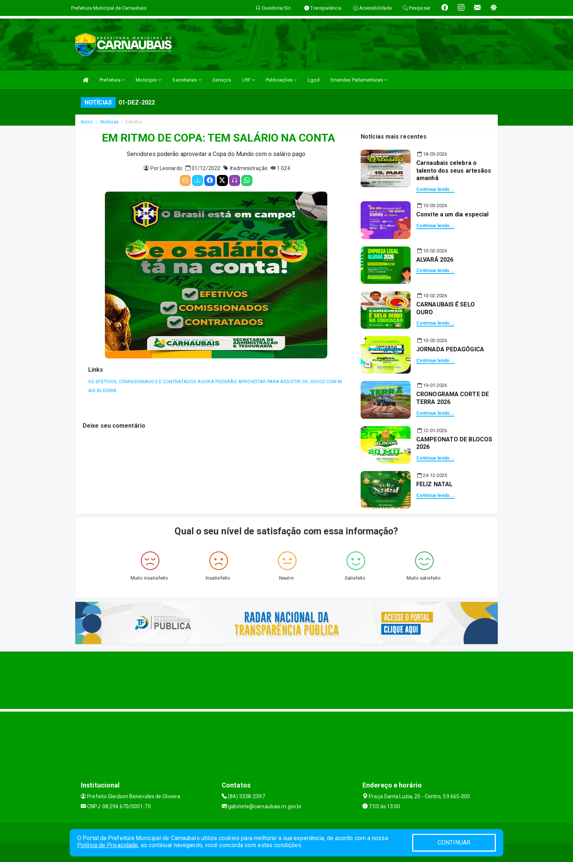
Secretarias (186, 80)
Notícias (109, 122)
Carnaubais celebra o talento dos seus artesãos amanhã (453, 170)
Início (87, 122)
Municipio (148, 80)
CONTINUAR (454, 842)
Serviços (221, 80)
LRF (248, 80)
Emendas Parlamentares (359, 80)
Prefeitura (112, 80)
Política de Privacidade (107, 845)
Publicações (281, 80)
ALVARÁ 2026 (434, 259)
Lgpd (313, 80)
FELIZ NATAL (434, 484)
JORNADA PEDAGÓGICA (450, 349)
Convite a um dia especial (452, 214)
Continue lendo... (435, 189)
